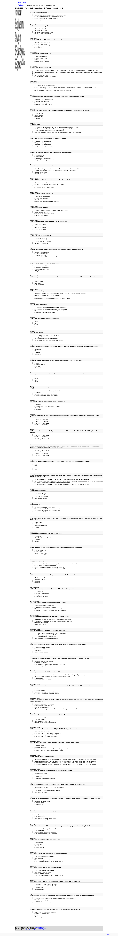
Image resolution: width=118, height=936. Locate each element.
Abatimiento (36, 368)
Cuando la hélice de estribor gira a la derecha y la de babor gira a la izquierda (54, 170)
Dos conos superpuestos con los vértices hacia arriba (47, 861)
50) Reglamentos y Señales (20, 56)
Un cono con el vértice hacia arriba (42, 718)
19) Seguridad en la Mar (19, 27)
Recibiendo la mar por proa (40, 198)
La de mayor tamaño (39, 689)
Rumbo (35, 363)
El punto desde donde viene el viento (43, 507)
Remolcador (37, 776)
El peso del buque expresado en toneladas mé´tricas (47, 16)
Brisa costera (37, 522)
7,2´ (34, 466)
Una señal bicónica (38, 719)
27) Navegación (18, 34)
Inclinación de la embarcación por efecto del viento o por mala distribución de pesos (55, 127)
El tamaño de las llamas (40, 243)
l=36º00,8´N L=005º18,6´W (40, 455)
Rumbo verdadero (38, 364)
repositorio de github (41, 928)
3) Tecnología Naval (18, 12)
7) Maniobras (17, 16)
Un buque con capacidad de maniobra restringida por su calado (50, 749)
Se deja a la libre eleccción (40, 913)
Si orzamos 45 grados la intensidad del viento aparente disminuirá (51, 482)
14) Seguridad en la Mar (19, 22)
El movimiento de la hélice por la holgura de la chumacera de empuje (51, 90)
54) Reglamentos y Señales (20, 59)
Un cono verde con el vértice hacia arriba (44, 886)
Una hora (36, 280)
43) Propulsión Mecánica (19, 49)
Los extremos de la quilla (40, 75)
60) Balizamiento (18, 65)
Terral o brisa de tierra (39, 525)
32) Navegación (18, 39)
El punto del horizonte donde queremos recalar (46, 510)
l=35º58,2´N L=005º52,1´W (40, 423)
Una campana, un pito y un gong (42, 789)
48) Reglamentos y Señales (20, 54)
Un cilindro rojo (37, 887)
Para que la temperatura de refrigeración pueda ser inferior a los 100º (52, 619)
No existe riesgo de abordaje (41, 647)
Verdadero (36, 349)
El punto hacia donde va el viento (42, 512)
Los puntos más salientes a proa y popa (44, 76)
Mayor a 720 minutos (39, 226)
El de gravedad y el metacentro (42, 186)
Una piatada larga (38, 815)
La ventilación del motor (40, 596)
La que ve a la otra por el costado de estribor (45, 693)
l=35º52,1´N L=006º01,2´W (40, 424)
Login (19, 4)
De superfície (37, 354)
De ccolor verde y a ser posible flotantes (44, 903)
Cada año (36, 408)
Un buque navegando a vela (41, 801)
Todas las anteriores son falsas (41, 33)
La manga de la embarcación (41, 44)
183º (35, 380)
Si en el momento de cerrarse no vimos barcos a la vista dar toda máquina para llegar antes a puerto (60, 675)
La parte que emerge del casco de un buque (45, 20)
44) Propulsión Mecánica (19, 50)
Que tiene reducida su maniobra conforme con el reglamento (49, 633)
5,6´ (34, 469)
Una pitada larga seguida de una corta (43, 819)
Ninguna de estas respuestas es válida (43, 160)
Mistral (35, 527)
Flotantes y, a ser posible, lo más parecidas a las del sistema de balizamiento (53, 898)
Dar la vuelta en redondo (40, 212)
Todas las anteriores (39, 624)
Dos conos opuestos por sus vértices (43, 856)
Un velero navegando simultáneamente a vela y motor (47, 750)
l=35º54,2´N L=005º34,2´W (40, 440)
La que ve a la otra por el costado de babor (45, 692)
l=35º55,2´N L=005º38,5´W (40, 435)
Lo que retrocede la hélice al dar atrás (43, 85)
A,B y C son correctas (39, 271)
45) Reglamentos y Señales (20, 51)
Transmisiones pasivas (39, 553)
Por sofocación (37, 156)
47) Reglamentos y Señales (20, 53)
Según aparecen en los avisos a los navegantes (46, 406)
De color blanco (37, 844)
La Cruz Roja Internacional (40, 252)
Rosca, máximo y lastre (39, 58)
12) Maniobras (17, 20)
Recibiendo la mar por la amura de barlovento (45, 201)
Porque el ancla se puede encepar (42, 146)
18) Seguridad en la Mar (19, 26)
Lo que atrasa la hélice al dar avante (43, 89)
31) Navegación (18, 38)
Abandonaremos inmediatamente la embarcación (46, 295)
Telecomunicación (38, 579)
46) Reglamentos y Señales (20, 52)
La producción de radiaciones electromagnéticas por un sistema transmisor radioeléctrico (57, 564)
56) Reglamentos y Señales (20, 61)
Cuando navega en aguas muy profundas (44, 635)
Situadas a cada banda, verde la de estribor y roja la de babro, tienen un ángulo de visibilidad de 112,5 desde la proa (64, 759)
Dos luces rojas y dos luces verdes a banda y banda (47, 733)
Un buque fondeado (39, 747)
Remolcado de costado (39, 773)
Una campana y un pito (39, 792)
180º (35, 378)
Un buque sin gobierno (39, 662)
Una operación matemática (40, 337)
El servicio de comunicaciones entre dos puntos (46, 565)
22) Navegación (18, 30)
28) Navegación (18, 35)
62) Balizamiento (18, 67)
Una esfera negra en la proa (41, 721)
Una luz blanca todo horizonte (41, 707)
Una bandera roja (38, 830)
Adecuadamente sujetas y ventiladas (43, 605)
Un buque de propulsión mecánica (42, 666)
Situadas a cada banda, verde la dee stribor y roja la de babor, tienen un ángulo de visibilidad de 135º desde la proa (64, 761)
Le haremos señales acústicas (41, 649)
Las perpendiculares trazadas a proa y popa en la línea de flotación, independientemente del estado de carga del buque (65, 70)
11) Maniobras (17, 19)
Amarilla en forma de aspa (40, 873)
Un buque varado (38, 745)
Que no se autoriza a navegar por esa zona (45, 638)
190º (35, 377)
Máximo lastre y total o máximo (41, 61)
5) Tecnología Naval (18, 14)
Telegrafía (36, 582)
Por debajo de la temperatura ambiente (44, 607)
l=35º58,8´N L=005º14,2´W (40, 452)
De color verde (37, 842)
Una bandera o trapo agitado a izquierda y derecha (47, 829)
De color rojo (37, 846)
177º (35, 381)
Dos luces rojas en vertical (40, 731)
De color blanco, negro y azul (41, 899)
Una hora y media (38, 284)
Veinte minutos (37, 281)
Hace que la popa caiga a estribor (42, 99)
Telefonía (36, 581)
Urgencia (36, 539)
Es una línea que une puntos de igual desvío (45, 395)
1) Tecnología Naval (18, 10)
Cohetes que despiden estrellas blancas (44, 832)
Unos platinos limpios (39, 595)
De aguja (36, 352)
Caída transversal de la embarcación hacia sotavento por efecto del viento (53, 129)
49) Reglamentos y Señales (20, 55)
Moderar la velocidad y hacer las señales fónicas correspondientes (51, 676)
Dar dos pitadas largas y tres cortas (43, 213)
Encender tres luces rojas (40, 215)
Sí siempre (36, 915)
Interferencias (37, 551)
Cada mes (36, 404)
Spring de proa (37, 118)
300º (35, 323)
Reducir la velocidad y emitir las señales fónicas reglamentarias (50, 210)
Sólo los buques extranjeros (41, 917)
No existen (36, 392)
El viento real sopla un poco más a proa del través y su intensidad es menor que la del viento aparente (60, 479)
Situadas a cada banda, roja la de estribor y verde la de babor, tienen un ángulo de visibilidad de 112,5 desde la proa (64, 762)
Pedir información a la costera (41, 679)
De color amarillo (38, 847)
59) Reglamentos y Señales (20, 64)
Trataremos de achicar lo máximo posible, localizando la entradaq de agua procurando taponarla (59, 293)
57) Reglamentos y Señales (20, 62)
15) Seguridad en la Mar (19, 23)
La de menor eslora (38, 690)
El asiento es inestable (39, 29)
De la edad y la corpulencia (40, 267)
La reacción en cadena (39, 238)
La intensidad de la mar (39, 498)
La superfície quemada (39, 240)
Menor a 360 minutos (39, 227)
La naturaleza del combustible (41, 241)
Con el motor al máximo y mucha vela (43, 200)
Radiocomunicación (38, 578)
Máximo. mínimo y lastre (40, 60)
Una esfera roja (37, 858)
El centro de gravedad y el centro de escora (45, 182)
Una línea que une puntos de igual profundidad (46, 391)
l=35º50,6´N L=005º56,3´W (40, 420)
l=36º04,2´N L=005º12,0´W (40, 450)
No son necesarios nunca (40, 622)
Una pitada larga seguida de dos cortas (44, 818)
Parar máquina (37, 678)
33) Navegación (18, 40)
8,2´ (34, 464)
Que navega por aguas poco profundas (44, 636)
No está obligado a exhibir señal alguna (44, 722)
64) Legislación (17, 69)
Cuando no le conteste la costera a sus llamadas (46, 538)
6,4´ (34, 467)
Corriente (36, 366)
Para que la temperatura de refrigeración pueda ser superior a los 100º (52, 621)
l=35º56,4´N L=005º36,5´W (40, 436)
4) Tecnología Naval (18, 13)
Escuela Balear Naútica (32, 930)
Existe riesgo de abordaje (40, 652)
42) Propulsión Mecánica (19, 48)
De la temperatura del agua (40, 266)
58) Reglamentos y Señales (20, 63)
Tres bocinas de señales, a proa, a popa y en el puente (48, 787)
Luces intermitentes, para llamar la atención (45, 735)
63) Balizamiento (18, 68)
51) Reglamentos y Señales (20, 57)
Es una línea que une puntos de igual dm (44, 394)
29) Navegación (18, 36)
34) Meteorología (18, 41)
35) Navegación (18, 42)
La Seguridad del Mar (39, 255)
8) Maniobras (17, 17)
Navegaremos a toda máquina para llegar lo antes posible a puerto (51, 298)
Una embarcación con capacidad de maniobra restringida (48, 664)
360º (35, 321)
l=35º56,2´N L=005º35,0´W (40, 438)
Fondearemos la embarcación (41, 297)
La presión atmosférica (39, 495)
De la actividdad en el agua (40, 269)
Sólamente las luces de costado (42, 705)
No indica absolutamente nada (41, 42)
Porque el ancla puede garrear (41, 144)
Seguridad (36, 536)
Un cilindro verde (38, 889)
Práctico (35, 775)
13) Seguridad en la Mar (19, 21)
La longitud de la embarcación (41, 46)
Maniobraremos (37, 650)
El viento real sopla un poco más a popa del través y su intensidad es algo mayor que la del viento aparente (61, 484)
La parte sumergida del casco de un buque (45, 18)
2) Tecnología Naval (18, 11)
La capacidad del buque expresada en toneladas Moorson (49, 15)
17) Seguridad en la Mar (19, 25)
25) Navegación (18, 32)
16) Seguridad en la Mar (19, 24)
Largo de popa (37, 113)
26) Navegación (18, 33)
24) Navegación (18, 31)
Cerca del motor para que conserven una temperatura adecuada (50, 609)
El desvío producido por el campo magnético (45, 338)
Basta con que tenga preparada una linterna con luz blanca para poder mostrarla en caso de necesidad (60, 709)
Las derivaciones (38, 591)
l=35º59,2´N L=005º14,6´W (40, 453)
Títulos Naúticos (44, 930)
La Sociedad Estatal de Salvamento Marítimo (45, 257)
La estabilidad (37, 47)
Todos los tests (22, 2)
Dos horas (36, 283)
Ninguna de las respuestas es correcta (43, 312)
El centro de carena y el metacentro (43, 187)
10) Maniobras (17, 18)
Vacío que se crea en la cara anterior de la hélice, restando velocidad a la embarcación (56, 132)
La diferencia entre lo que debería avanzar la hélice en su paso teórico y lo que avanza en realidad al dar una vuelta (64, 87)
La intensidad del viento (40, 496)
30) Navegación (18, 37)
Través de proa (37, 116)
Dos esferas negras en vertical (41, 859)
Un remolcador (37, 804)
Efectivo (35, 351)
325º (35, 326)
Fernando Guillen (39, 927)
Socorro (35, 541)
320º (35, 324)
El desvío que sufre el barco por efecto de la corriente (47, 340)
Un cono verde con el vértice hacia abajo (44, 884)
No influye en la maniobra (40, 101)
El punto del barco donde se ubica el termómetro (46, 508)
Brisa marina (37, 524)
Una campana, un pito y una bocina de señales (46, 790)
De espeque (37, 901)
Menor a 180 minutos (39, 224)
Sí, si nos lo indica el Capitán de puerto (44, 912)
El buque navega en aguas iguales (42, 32)
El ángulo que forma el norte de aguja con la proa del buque (49, 311)
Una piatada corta (38, 816)
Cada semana (37, 409)
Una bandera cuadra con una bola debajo (44, 833)
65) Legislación (17, 70)
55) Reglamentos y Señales (20, 60)
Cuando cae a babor (39, 173)
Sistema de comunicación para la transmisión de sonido (48, 567)
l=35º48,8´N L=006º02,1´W (40, 421)
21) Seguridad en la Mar (19, 29)
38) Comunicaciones (18, 44)
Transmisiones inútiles (39, 555)
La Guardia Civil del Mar (40, 253)
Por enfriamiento (38, 155)
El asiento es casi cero (39, 30)
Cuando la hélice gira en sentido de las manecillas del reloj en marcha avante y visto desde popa (59, 169)
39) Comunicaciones (18, 45)
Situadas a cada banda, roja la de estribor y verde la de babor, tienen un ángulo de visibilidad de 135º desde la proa (64, 764)
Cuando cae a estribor (39, 172)
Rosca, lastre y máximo (39, 56)
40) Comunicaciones (18, 46)
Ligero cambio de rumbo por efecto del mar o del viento (48, 130)
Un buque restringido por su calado (43, 661)
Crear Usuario (21, 5)
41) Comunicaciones (18, 47)
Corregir (108, 934)
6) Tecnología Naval (18, 15)
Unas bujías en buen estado (41, 593)
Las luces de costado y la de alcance (43, 704)
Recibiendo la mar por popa (41, 196)
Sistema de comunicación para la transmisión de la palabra (49, 569)
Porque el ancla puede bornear (41, 141)
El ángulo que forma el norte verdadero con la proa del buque (49, 309)
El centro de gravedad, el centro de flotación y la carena (48, 184)
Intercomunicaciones (39, 550)
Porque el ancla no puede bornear (42, 142)
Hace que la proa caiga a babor (42, 103)
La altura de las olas (39, 493)
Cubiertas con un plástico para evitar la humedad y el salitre (49, 610)
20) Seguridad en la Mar (19, 28)
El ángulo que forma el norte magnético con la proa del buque (49, 307)
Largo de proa (37, 115)
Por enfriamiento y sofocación (41, 158)
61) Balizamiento (18, 66)
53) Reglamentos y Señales (20, 58)
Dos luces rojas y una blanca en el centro (44, 736)
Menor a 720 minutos (39, 229)
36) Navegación (18, 43)
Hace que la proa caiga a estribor (42, 104)
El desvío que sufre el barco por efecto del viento (46, 335)
